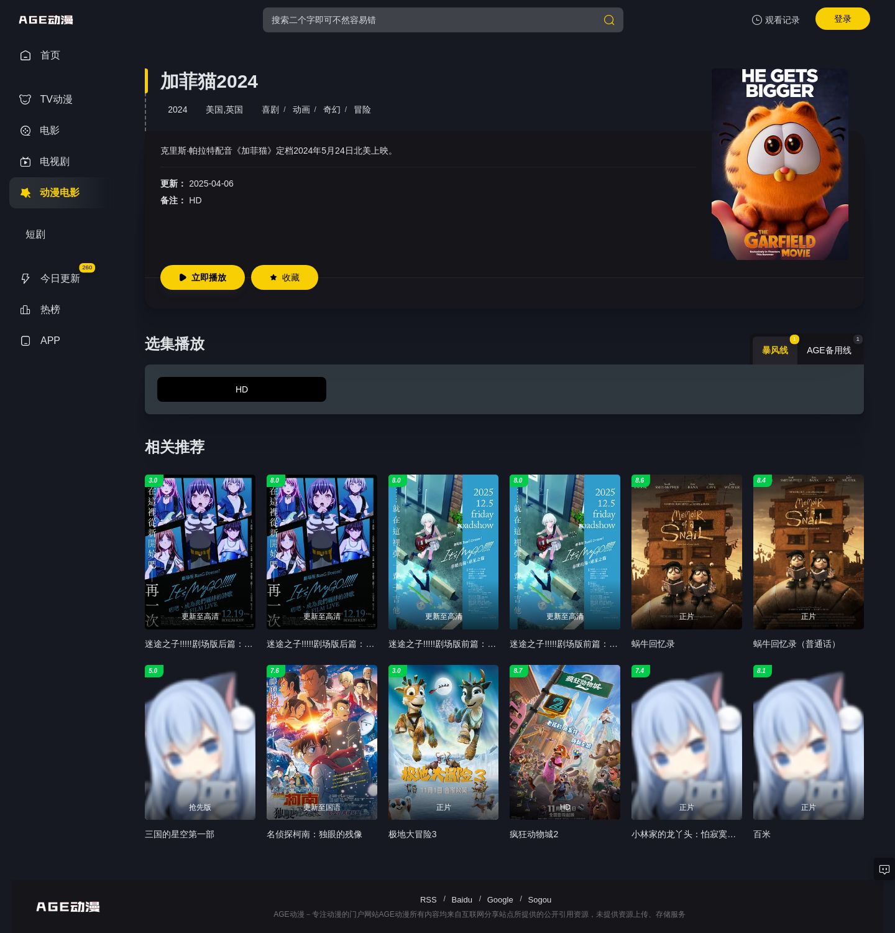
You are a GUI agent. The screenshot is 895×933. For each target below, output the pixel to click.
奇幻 (332, 109)
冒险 (362, 109)
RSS (428, 899)
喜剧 (270, 109)
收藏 (285, 277)
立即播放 (202, 277)
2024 (177, 109)
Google (500, 899)
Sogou (540, 899)
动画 (301, 109)
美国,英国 (224, 109)
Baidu (462, 899)
